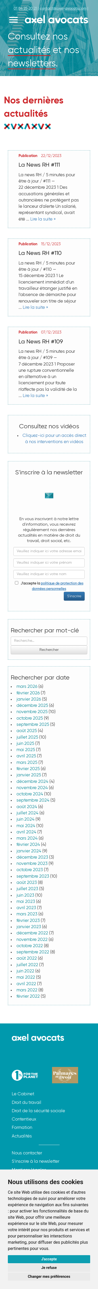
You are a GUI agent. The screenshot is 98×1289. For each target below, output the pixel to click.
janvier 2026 (28, 699)
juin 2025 (25, 743)
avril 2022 (26, 984)
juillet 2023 (27, 889)
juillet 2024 (27, 813)
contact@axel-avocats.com (63, 8)
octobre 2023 (29, 870)
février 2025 (28, 769)
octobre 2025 (29, 718)
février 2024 (28, 844)
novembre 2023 (32, 864)
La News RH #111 (39, 165)
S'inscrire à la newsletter (35, 1161)
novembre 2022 (32, 940)
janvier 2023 (28, 927)
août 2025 (26, 731)
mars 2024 (27, 838)
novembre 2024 (32, 788)
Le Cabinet (23, 1094)
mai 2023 (25, 902)
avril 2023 (26, 908)
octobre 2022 (29, 946)
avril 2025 (26, 756)
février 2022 (28, 996)
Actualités (22, 1136)
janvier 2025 (28, 775)
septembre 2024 (32, 800)
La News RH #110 (40, 253)
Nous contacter (27, 1153)
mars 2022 (26, 990)
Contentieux (24, 1119)
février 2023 (28, 921)
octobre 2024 (29, 794)
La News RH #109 (41, 342)
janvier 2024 (28, 851)
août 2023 (26, 883)
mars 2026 (26, 686)
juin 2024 (25, 819)
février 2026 (28, 693)
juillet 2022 (27, 965)
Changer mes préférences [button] (49, 1276)
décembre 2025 (32, 705)
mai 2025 (25, 750)
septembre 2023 (32, 876)
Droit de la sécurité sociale (38, 1111)
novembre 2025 (32, 712)
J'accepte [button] (49, 1259)
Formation (22, 1127)
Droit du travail (26, 1103)
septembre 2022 (32, 952)
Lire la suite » (43, 219)
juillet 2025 (27, 737)
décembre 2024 (32, 781)
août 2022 (26, 958)
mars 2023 (26, 914)
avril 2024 (26, 832)
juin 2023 (25, 895)
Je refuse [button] (49, 1268)
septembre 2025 (32, 724)
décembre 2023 (32, 857)
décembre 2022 (32, 933)
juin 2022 (25, 971)
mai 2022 (25, 977)
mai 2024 (25, 826)
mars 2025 (26, 762)
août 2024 (26, 807)
